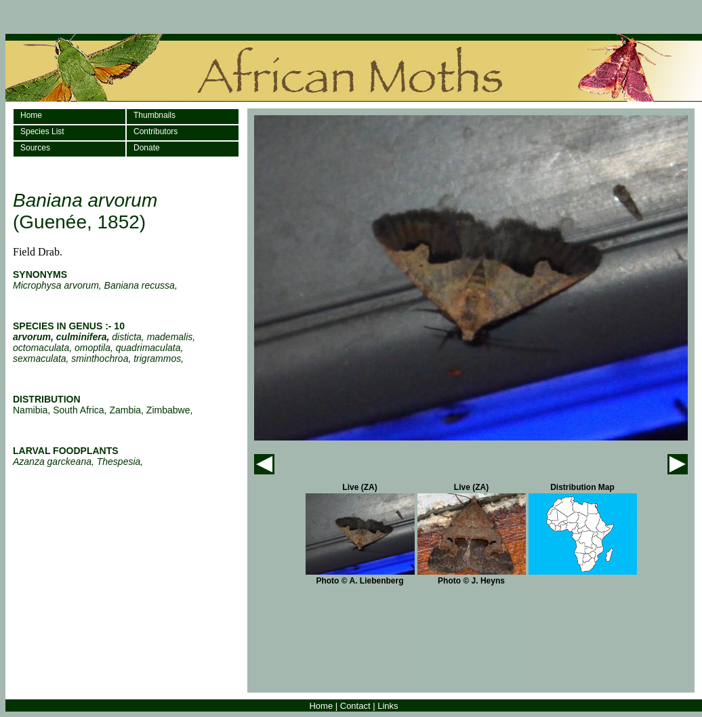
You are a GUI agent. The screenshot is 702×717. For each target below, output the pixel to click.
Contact (355, 706)
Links (387, 706)
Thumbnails (154, 115)
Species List (42, 131)
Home (31, 115)
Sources (35, 147)
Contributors (155, 131)
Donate (146, 147)
